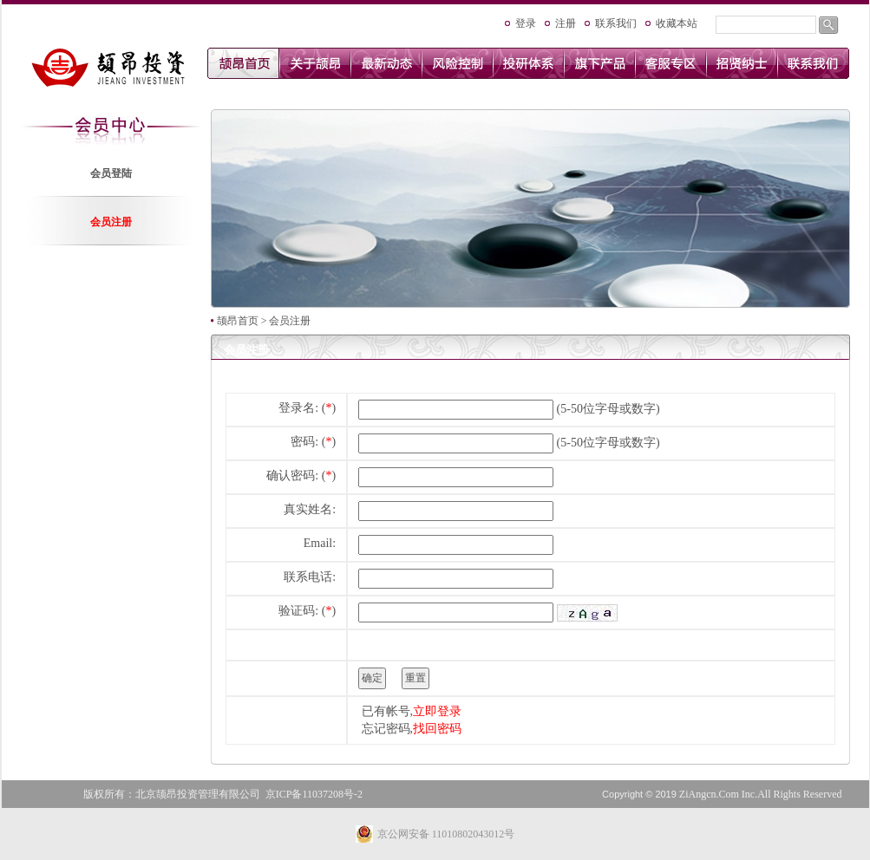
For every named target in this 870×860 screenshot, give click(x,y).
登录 (525, 23)
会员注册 (111, 222)
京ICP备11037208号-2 (314, 794)
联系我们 (616, 23)
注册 (565, 23)
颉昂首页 (237, 321)
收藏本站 (676, 23)
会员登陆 (111, 173)
